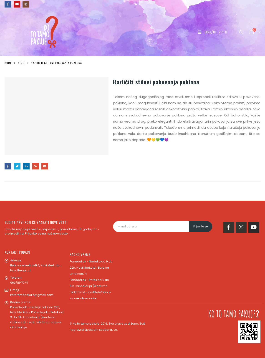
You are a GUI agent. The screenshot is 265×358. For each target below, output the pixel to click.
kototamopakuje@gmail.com (31, 295)
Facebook (8, 166)
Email (44, 166)
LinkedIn (26, 166)
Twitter (17, 166)
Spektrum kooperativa (100, 330)
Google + (35, 166)
